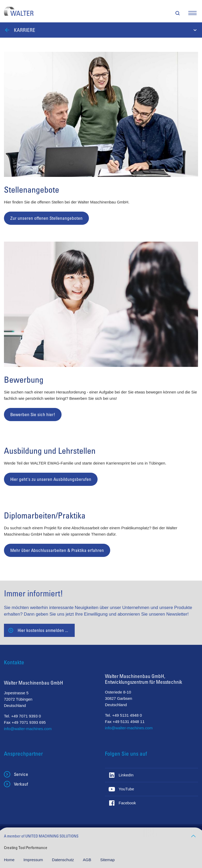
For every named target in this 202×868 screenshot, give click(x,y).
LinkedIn (126, 775)
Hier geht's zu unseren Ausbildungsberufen (50, 479)
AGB (87, 859)
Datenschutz (63, 859)
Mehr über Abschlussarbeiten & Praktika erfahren (57, 550)
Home (10, 859)
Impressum (33, 859)
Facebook (127, 803)
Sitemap (107, 859)
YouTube (126, 789)
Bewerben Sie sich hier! (32, 414)
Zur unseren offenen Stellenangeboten (46, 218)
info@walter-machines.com (28, 728)
